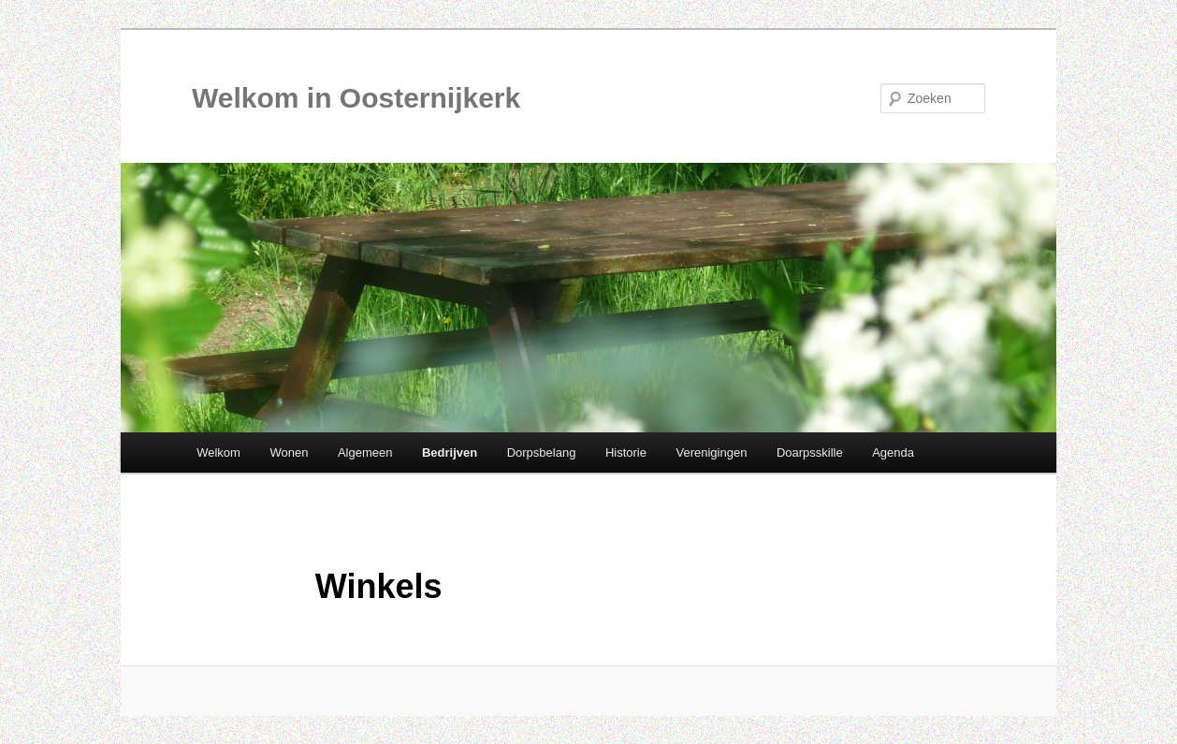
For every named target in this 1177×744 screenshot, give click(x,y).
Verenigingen (711, 452)
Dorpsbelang (541, 452)
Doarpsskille (810, 452)
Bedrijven (449, 452)
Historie (626, 452)
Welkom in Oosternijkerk (356, 97)
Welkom (218, 452)
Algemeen (365, 452)
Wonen (288, 452)
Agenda (893, 452)
